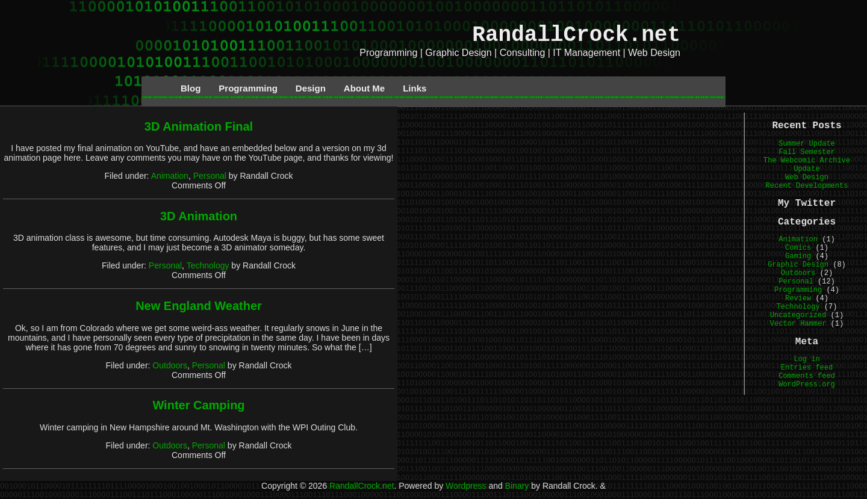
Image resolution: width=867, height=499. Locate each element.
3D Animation (198, 216)
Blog (190, 88)
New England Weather (198, 305)
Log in (806, 359)
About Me (364, 88)
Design (311, 88)
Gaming (798, 256)
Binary (517, 486)
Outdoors (169, 365)
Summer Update (806, 144)
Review (798, 298)
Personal (209, 176)
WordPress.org (806, 384)
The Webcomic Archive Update (806, 165)
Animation (169, 176)
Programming (248, 88)
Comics (798, 248)
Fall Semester (806, 152)
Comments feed (806, 376)
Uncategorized (798, 315)
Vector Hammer (798, 324)
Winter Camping (198, 405)
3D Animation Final (198, 126)
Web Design (806, 177)
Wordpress (466, 486)
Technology (208, 265)
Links (414, 88)
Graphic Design (798, 265)
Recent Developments (807, 186)
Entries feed (807, 368)
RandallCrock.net (576, 35)
